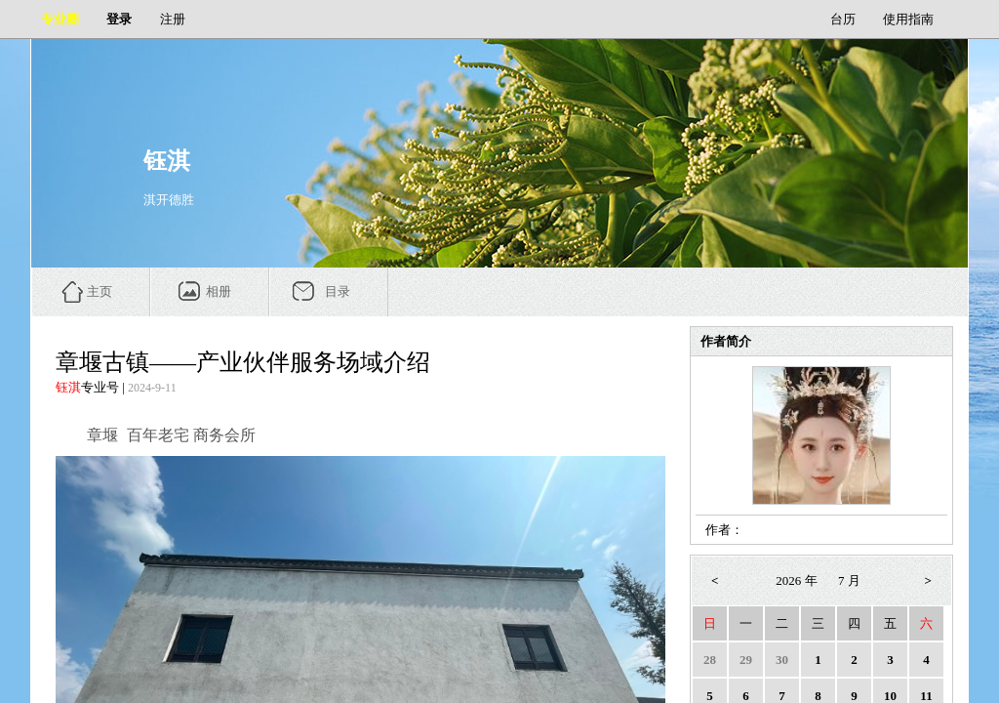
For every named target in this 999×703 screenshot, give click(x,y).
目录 (337, 291)
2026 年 (796, 580)
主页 (99, 291)
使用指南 (908, 19)
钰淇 (68, 387)
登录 (119, 19)
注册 (172, 19)
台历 (843, 19)
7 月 (849, 580)
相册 (218, 291)
